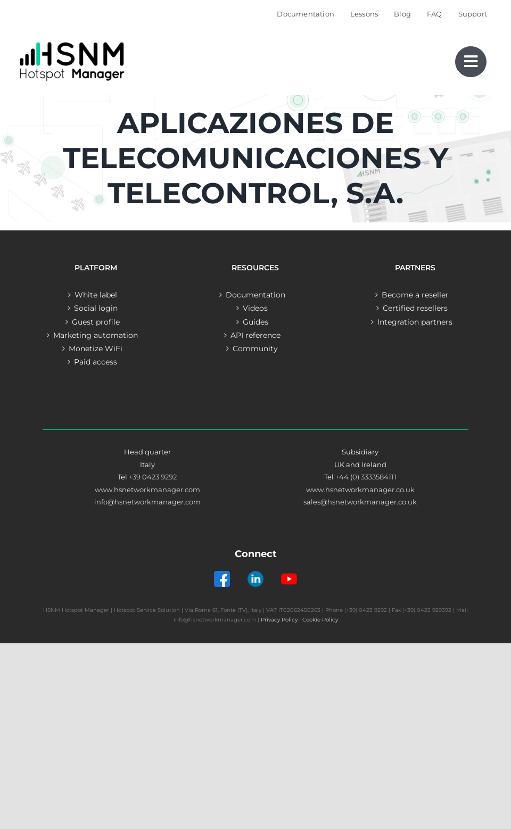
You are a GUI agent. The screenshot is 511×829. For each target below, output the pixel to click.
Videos (255, 308)
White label (96, 295)
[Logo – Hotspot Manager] (72, 42)
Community (255, 348)
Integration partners (414, 322)
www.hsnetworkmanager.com (147, 489)
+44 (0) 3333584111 (366, 476)
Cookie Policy (320, 619)
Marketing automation (95, 335)
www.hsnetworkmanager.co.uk (360, 489)
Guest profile (96, 322)
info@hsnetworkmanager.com (147, 502)
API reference (255, 335)
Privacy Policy (279, 619)
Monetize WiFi (95, 348)
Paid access (95, 362)
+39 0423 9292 (153, 476)
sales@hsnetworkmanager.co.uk (360, 502)
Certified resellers (415, 308)
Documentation (255, 295)
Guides (255, 322)
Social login (96, 308)
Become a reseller (415, 295)
